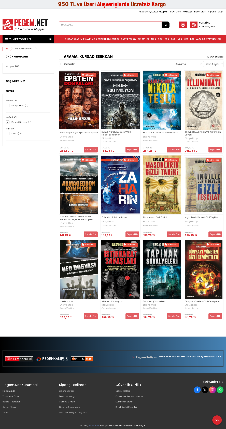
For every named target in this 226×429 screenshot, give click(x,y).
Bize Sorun (200, 11)
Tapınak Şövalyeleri (154, 301)
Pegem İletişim (146, 357)
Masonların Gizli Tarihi (155, 217)
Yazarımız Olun (11, 396)
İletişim (6, 412)
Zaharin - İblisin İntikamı (114, 217)
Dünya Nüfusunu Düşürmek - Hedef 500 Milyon (117, 133)
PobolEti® (94, 425)
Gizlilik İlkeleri (123, 391)
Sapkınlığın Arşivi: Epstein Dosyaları (79, 132)
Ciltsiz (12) (16, 133)
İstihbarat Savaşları (112, 301)
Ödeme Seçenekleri (70, 407)
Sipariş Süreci (66, 391)
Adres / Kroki (10, 407)
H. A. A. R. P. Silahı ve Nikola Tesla (160, 132)
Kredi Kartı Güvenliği (126, 407)
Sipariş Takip (215, 11)
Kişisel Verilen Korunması (129, 396)
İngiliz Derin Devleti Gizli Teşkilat (202, 217)
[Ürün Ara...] (166, 25)
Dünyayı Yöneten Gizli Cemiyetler (202, 301)
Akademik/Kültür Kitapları (153, 11)
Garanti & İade (67, 401)
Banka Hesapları (12, 401)
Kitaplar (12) (12, 66)
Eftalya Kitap (66, 137)
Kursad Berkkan (23, 48)
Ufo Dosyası (66, 301)
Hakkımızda (9, 391)
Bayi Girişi (175, 11)
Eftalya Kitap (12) (19, 105)
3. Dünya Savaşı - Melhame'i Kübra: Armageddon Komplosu (77, 218)
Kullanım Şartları (124, 401)
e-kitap (187, 11)
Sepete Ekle (90, 149)
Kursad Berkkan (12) (21, 122)
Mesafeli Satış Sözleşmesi (73, 412)
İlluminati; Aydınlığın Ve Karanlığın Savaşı (203, 133)
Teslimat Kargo (67, 396)
